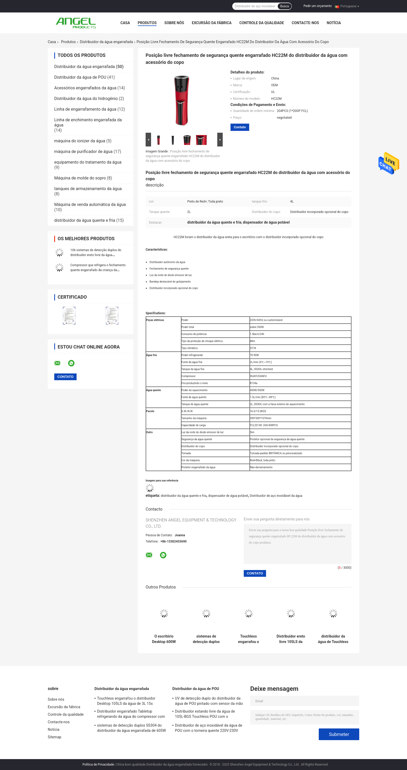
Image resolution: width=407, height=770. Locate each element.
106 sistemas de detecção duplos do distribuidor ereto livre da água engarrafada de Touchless (95, 255)
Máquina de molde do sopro (80, 178)
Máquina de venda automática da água (90, 204)
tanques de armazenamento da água (88, 188)
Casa (125, 23)
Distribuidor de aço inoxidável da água (276, 496)
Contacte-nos (305, 23)
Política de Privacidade (98, 764)
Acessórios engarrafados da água (85, 87)
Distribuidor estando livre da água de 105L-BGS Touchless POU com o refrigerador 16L (205, 714)
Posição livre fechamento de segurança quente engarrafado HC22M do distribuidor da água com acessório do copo (183, 156)
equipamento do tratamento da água (87, 162)
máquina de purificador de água (83, 151)
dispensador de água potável (228, 496)
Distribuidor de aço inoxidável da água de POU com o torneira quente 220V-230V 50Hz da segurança (208, 728)
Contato (240, 127)
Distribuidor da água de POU (80, 77)
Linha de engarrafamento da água (85, 109)
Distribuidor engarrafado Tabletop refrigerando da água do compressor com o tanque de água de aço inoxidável (131, 714)
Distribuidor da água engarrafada (106, 42)
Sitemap (54, 737)
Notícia (334, 23)
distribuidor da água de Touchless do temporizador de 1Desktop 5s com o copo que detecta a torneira (333, 639)
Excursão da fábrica (212, 23)
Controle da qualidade (261, 23)
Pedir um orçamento (318, 6)
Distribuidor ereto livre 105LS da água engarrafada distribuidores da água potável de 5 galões (290, 639)
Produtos (147, 23)
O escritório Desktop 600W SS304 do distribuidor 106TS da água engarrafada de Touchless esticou (164, 639)
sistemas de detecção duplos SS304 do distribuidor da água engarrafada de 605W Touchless (206, 639)
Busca (284, 6)
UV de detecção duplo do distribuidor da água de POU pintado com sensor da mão (209, 701)
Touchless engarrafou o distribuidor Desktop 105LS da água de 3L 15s (248, 639)
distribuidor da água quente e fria (84, 220)
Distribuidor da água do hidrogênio (86, 98)
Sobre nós (174, 23)
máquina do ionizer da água (79, 140)
